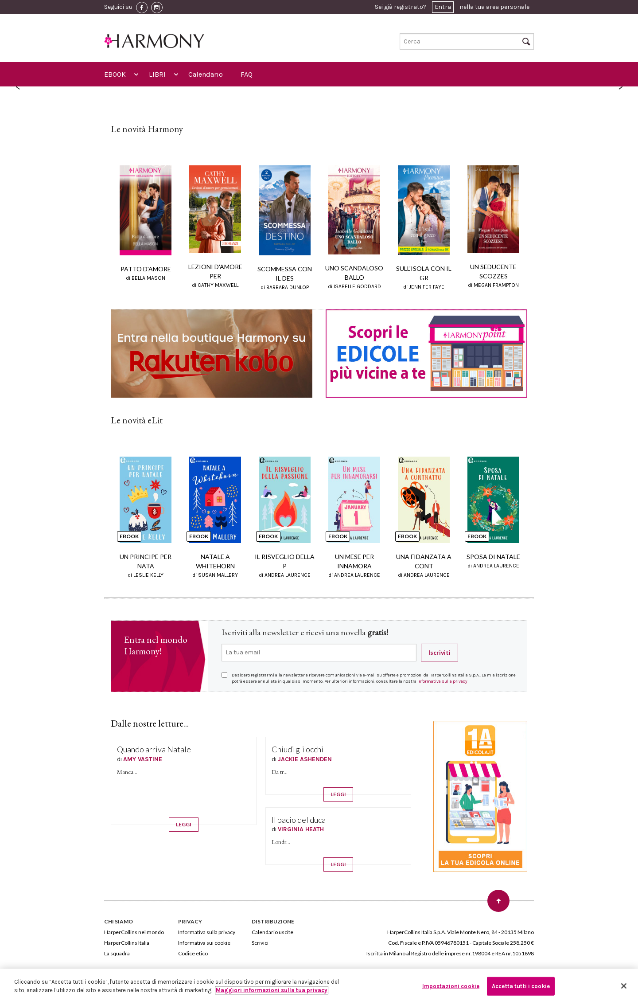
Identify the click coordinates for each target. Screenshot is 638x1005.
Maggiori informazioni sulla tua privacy (271, 990)
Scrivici (260, 942)
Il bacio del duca (299, 820)
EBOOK (115, 74)
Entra (443, 7)
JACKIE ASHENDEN (305, 759)
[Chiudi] (624, 986)
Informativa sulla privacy (442, 681)
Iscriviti (439, 652)
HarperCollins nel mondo (134, 932)
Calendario (205, 74)
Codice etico (193, 953)
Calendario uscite (272, 932)
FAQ (247, 74)
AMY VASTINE (142, 759)
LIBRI (157, 74)
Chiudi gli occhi (297, 749)
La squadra (117, 953)
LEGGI (183, 824)
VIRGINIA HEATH (301, 829)
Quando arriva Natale (154, 749)
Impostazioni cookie (450, 986)
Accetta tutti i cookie (521, 986)
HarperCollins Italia (126, 942)
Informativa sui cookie (204, 942)
